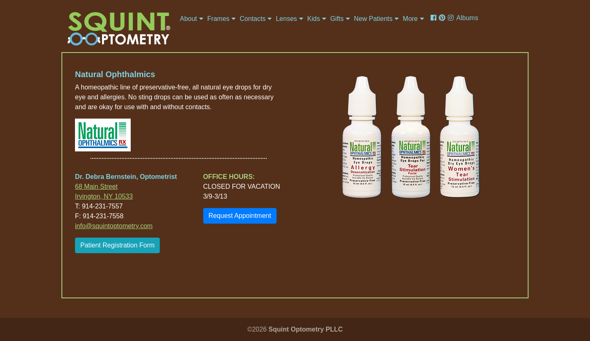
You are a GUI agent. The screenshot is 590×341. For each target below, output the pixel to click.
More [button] (410, 18)
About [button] (188, 18)
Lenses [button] (286, 18)
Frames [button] (218, 18)
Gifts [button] (337, 18)
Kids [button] (313, 18)
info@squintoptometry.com (113, 225)
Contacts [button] (253, 18)
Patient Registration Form (117, 245)
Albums (467, 17)
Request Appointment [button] (240, 215)
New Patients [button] (373, 18)
